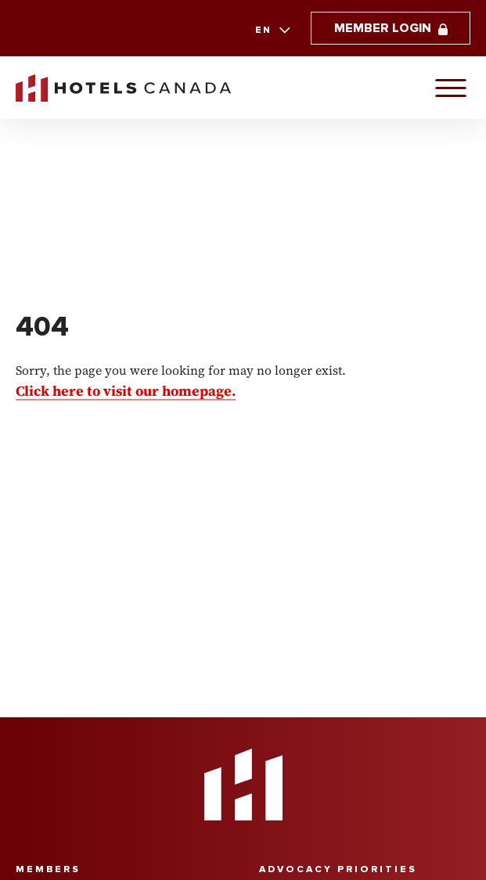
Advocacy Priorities (338, 869)
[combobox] (271, 30)
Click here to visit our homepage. (126, 390)
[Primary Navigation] (450, 87)
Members (48, 869)
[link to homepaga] (123, 88)
